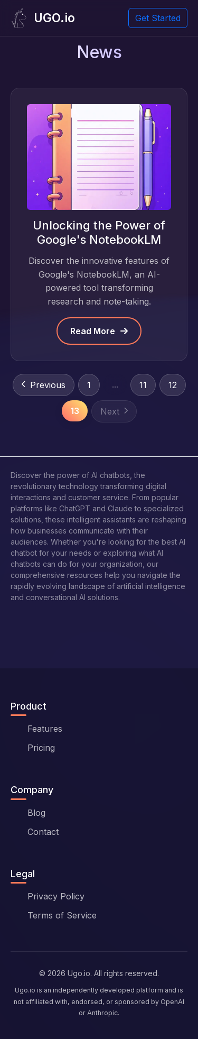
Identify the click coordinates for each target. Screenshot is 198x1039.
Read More (99, 331)
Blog (36, 812)
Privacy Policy (55, 896)
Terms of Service (62, 915)
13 (74, 411)
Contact (43, 831)
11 (143, 385)
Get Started (158, 18)
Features (44, 728)
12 (172, 385)
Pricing (41, 747)
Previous (43, 385)
